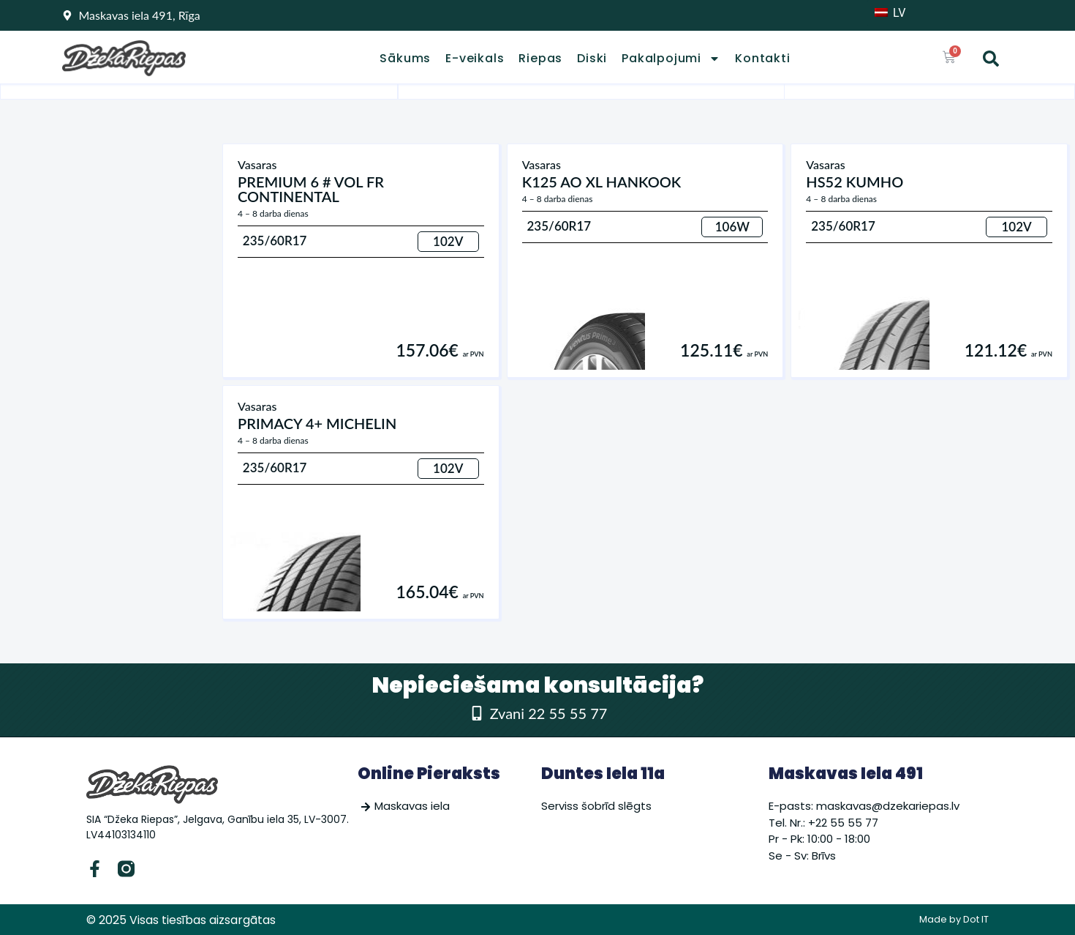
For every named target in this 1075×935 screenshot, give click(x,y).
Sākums (405, 58)
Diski (592, 58)
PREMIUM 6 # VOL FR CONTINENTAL (311, 189)
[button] (991, 58)
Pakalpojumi (671, 58)
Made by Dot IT (954, 919)
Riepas (540, 58)
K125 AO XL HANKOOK (602, 181)
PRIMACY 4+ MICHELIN (317, 423)
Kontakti (762, 58)
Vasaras (257, 164)
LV (890, 13)
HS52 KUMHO (854, 181)
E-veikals (474, 58)
